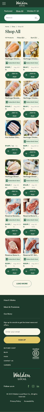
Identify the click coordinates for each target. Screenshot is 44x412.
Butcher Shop (10, 348)
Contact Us (8, 361)
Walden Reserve (34, 11)
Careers (7, 365)
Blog (6, 352)
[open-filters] (21, 37)
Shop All (19, 11)
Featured (8, 11)
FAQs (6, 356)
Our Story (8, 314)
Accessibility (29, 401)
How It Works (9, 300)
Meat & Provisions (11, 307)
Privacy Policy (15, 401)
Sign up (22, 340)
